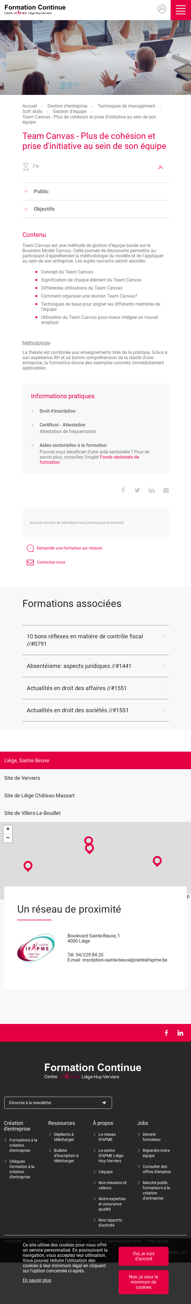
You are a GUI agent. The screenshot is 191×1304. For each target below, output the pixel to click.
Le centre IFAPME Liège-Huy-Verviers (111, 1155)
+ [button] (8, 829)
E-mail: (74, 960)
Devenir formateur (152, 1137)
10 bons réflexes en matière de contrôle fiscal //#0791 (85, 640)
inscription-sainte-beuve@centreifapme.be (124, 960)
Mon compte (160, 9)
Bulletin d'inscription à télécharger (66, 1155)
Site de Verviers (22, 778)
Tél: (71, 955)
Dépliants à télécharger (64, 1137)
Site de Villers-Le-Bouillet (32, 813)
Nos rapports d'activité (110, 1223)
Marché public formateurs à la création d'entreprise (156, 1190)
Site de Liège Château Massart (39, 795)
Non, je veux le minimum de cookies (143, 1282)
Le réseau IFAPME (107, 1137)
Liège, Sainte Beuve (26, 760)
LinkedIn (180, 1032)
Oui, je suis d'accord (144, 1256)
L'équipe (106, 1171)
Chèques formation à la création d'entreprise (21, 1169)
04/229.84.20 (89, 955)
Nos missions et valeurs (113, 1185)
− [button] (8, 838)
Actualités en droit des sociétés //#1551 (78, 710)
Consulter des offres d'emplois (157, 1169)
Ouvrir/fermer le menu (180, 10)
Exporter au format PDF (161, 167)
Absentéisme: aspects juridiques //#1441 (79, 665)
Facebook (166, 1032)
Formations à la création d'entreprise (23, 1145)
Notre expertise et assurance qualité (112, 1203)
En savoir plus (37, 1280)
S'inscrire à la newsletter (30, 1102)
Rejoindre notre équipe (156, 1153)
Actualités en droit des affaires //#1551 (77, 688)
